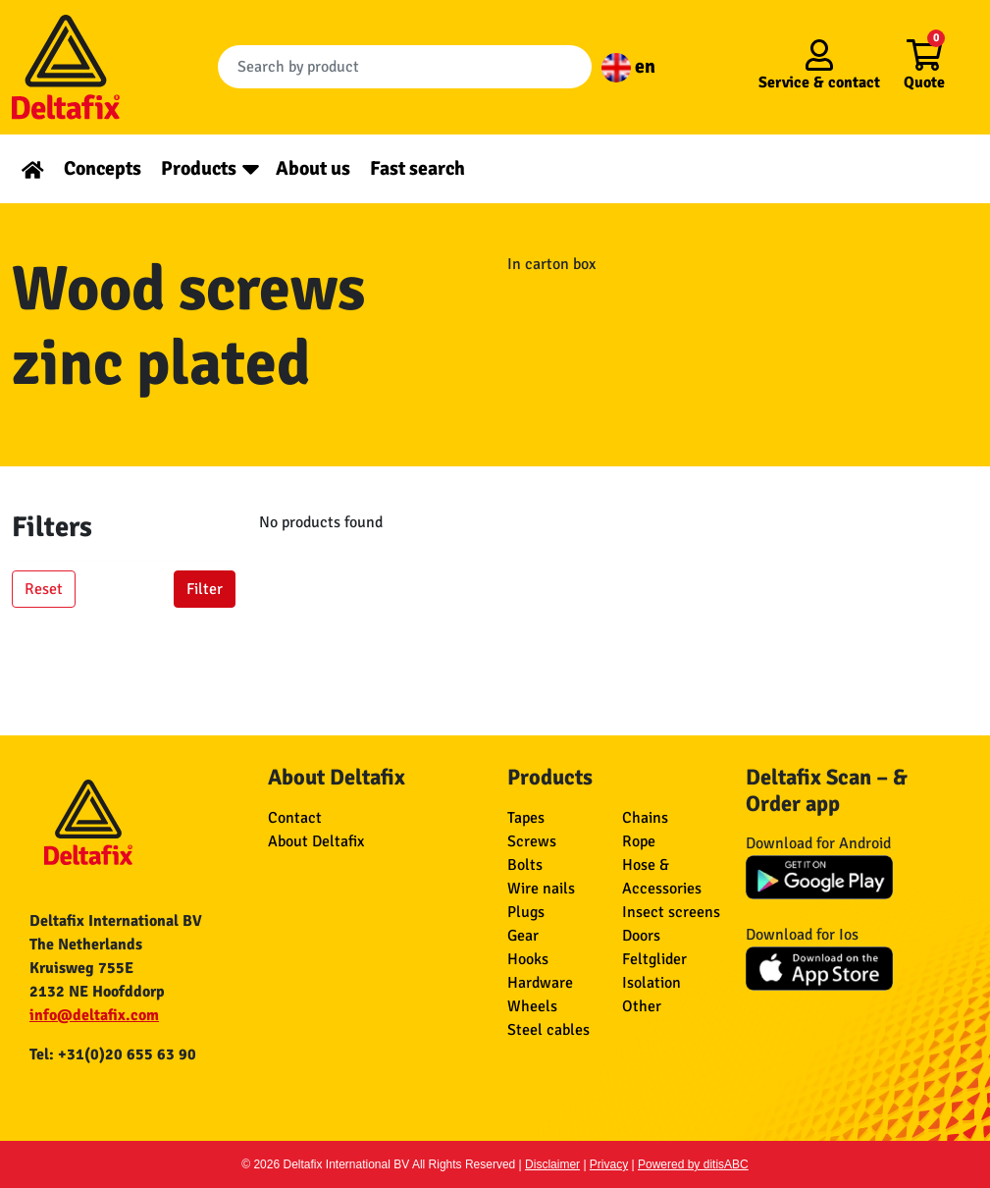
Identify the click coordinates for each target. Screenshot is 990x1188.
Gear (523, 935)
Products (198, 168)
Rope (638, 841)
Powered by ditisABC (693, 1164)
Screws (531, 841)
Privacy (609, 1164)
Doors (641, 935)
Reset (44, 589)
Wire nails (541, 888)
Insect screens (671, 912)
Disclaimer (552, 1164)
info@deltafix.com (94, 1015)
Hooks (527, 959)
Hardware (540, 983)
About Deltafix (316, 841)
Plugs (526, 912)
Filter (204, 589)
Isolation (651, 983)
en (628, 66)
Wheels (532, 1006)
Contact (295, 818)
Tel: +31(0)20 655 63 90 (112, 1054)
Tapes (526, 818)
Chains (645, 818)
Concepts (102, 168)
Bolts (525, 865)
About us (313, 168)
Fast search (417, 168)
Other (641, 1006)
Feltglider (654, 959)
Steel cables (548, 1030)
